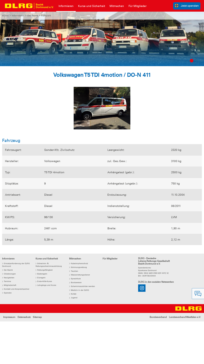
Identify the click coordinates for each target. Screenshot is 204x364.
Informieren (18, 15)
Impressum (9, 359)
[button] (15, 42)
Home (5, 15)
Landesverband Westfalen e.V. (185, 359)
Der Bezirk (32, 15)
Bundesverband (158, 359)
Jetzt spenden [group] (187, 5)
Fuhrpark (46, 15)
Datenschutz (24, 359)
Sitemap (37, 359)
